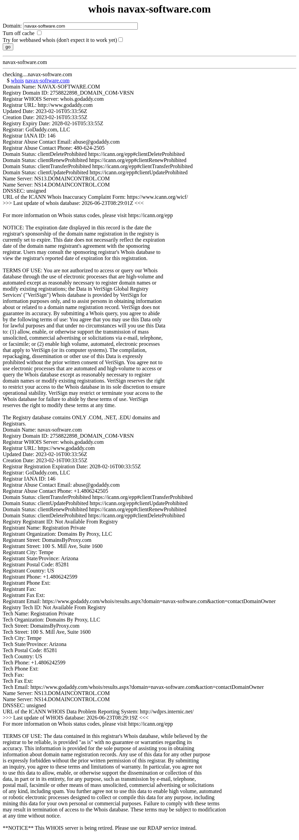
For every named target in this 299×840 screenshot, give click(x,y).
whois (17, 80)
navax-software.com (47, 80)
